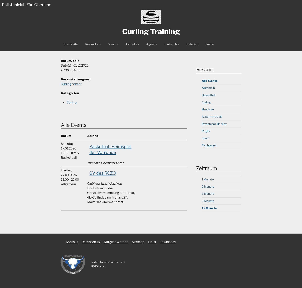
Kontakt (72, 242)
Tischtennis (209, 145)
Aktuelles (132, 44)
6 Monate (208, 201)
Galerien (192, 44)
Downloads (167, 242)
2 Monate (208, 186)
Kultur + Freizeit (212, 116)
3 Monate (208, 193)
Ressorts (93, 44)
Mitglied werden (116, 242)
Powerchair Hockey (214, 123)
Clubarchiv (171, 44)
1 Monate (208, 179)
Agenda (151, 44)
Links (152, 242)
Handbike (208, 109)
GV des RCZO (102, 173)
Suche (210, 44)
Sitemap (138, 242)
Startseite (71, 44)
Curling (72, 102)
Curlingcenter (71, 84)
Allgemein (208, 87)
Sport (113, 44)
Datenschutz (91, 242)
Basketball (209, 95)
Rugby (206, 131)
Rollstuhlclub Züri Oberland (26, 5)
